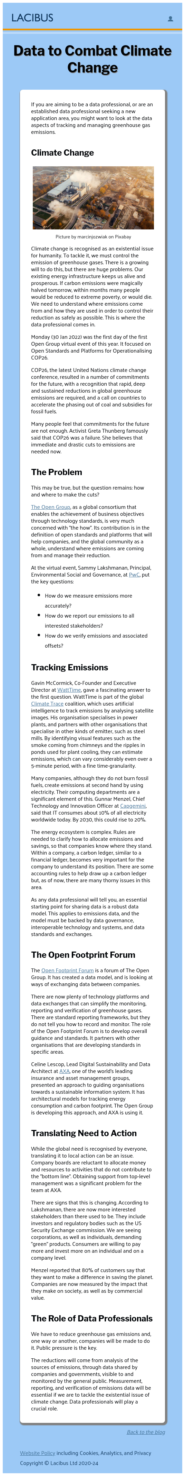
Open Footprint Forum (67, 970)
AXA (64, 1071)
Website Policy (37, 1453)
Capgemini (133, 805)
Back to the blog (146, 1432)
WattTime (69, 690)
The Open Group (50, 507)
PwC (134, 574)
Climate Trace (47, 703)
